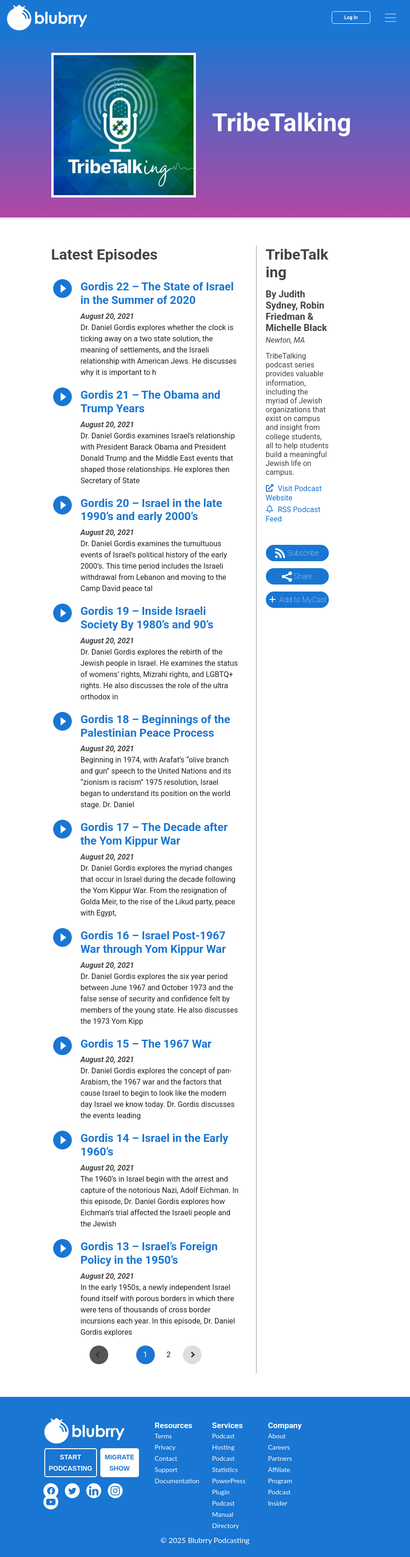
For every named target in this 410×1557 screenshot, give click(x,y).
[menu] (390, 18)
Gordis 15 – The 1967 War (146, 1043)
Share (297, 576)
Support (166, 1469)
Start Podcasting (70, 1462)
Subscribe (297, 553)
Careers (279, 1447)
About (277, 1436)
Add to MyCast (297, 599)
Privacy (165, 1447)
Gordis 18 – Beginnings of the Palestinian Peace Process (155, 726)
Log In (351, 17)
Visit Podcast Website (294, 493)
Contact (166, 1458)
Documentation (177, 1481)
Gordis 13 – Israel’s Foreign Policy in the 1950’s (149, 1253)
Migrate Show (120, 1462)
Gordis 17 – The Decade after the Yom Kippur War (154, 834)
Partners (280, 1458)
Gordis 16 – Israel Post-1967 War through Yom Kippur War (153, 942)
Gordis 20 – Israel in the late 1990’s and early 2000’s (151, 510)
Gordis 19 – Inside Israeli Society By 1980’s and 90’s (147, 618)
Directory (225, 1525)
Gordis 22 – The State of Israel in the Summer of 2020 (157, 293)
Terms (163, 1436)
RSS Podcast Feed (293, 514)
